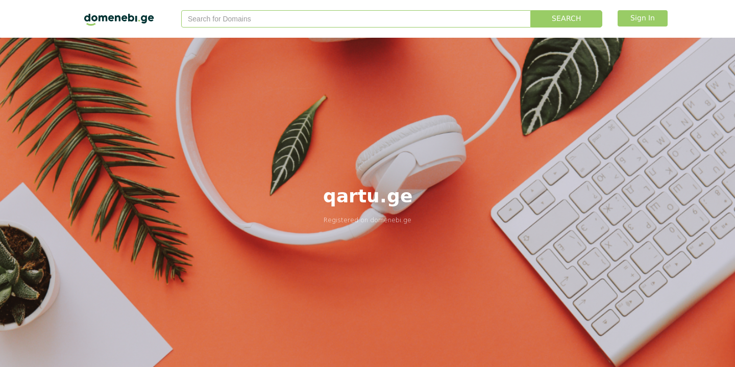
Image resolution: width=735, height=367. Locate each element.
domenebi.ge (390, 220)
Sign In (642, 18)
